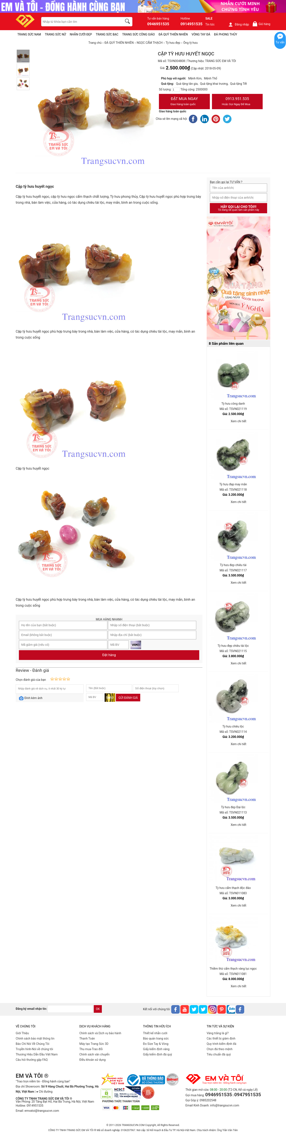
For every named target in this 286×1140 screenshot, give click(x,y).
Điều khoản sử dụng (92, 1059)
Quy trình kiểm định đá (221, 1043)
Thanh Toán (87, 1038)
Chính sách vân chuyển (94, 1054)
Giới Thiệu (22, 1033)
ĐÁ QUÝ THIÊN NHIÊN (173, 34)
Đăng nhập (238, 24)
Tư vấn (280, 42)
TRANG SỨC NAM (29, 34)
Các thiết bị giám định (221, 1038)
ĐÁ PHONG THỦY (225, 34)
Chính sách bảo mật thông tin (35, 1038)
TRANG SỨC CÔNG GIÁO (138, 34)
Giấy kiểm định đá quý (157, 1054)
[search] (128, 22)
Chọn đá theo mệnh (220, 1049)
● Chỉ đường (44, 1091)
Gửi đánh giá (128, 697)
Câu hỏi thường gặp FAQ (32, 1059)
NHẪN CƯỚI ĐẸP (81, 34)
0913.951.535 (237, 101)
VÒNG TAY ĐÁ (201, 34)
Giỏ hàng (261, 24)
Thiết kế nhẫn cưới (155, 1033)
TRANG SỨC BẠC (107, 34)
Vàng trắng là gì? (218, 1033)
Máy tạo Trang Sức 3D (93, 1043)
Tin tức (210, 24)
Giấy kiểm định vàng (156, 1049)
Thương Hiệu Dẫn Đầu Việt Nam (37, 1054)
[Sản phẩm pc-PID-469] (238, 278)
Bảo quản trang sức (156, 1038)
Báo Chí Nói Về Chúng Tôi (32, 1043)
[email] (70, 1009)
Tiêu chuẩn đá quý (219, 1054)
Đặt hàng (109, 655)
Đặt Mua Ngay (184, 101)
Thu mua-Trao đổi (91, 1049)
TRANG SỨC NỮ (55, 34)
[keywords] (79, 21)
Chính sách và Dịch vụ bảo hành (100, 1033)
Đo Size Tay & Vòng (155, 1043)
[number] (176, 90)
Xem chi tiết (238, 421)
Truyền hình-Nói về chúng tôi (34, 1049)
